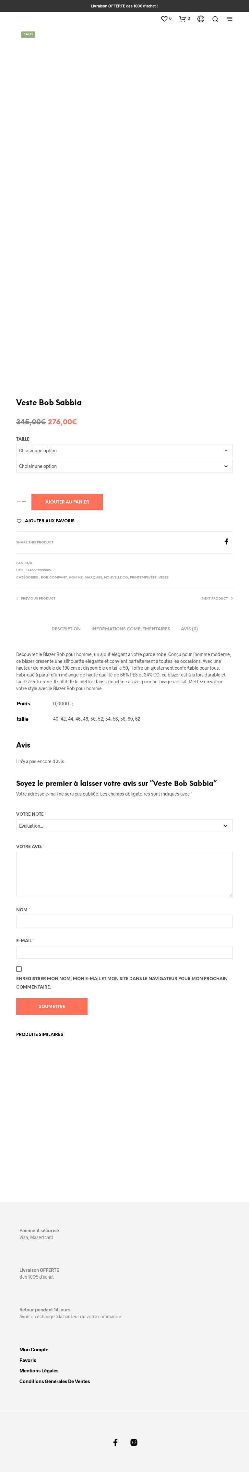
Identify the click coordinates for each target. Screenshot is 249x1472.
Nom (23, 910)
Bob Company (54, 577)
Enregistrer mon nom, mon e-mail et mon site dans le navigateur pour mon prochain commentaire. (122, 983)
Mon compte (33, 1349)
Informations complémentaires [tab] (130, 629)
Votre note (31, 814)
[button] (166, 18)
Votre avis (30, 847)
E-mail (25, 941)
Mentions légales (38, 1370)
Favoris (27, 1359)
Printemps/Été (143, 577)
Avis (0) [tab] (189, 629)
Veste (164, 577)
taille (23, 439)
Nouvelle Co (116, 577)
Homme (76, 577)
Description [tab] (66, 629)
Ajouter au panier (67, 502)
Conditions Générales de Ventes (54, 1380)
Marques (93, 577)
